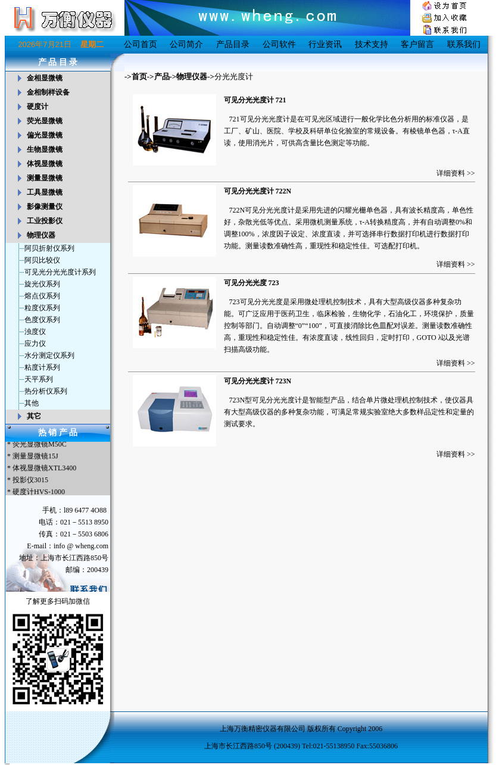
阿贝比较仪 (42, 260)
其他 (31, 403)
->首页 (135, 76)
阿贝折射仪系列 (49, 248)
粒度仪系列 (42, 308)
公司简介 (186, 44)
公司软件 (279, 44)
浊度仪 (35, 331)
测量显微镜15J (35, 457)
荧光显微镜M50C (40, 445)
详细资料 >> (455, 173)
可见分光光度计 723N (258, 381)
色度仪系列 (42, 320)
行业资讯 (325, 44)
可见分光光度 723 (251, 283)
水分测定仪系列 (49, 355)
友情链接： (8, 763)
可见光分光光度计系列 (60, 272)
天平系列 (38, 379)
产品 (162, 76)
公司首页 (140, 44)
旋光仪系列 (42, 284)
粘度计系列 (42, 367)
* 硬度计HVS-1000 (35, 493)
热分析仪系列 (45, 391)
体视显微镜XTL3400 (44, 469)
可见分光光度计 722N (258, 191)
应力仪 (35, 343)
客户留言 (417, 44)
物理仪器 (191, 76)
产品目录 (232, 44)
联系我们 (464, 44)
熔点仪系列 (42, 296)
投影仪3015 (30, 481)
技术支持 (371, 44)
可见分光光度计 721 (255, 100)
